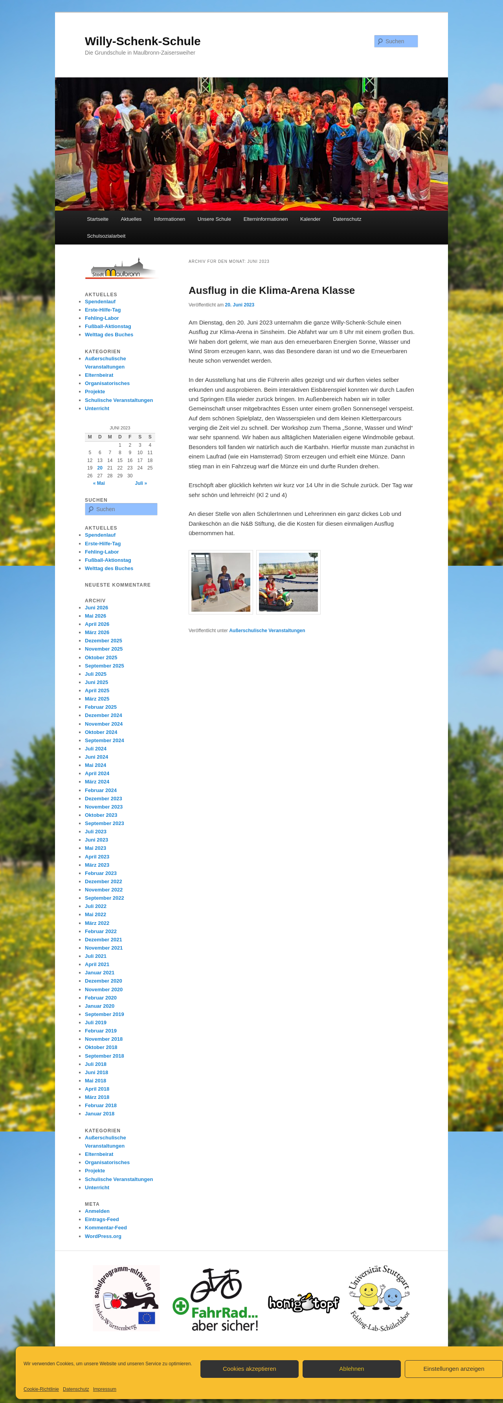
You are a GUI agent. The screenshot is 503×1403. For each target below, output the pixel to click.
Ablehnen (351, 1368)
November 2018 (104, 1039)
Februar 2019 (101, 1031)
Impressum (104, 1389)
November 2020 (104, 989)
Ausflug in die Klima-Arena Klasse (272, 290)
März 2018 (97, 1097)
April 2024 (97, 773)
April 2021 (97, 964)
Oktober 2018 (101, 1047)
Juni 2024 (96, 757)
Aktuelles (131, 219)
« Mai (99, 483)
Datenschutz (76, 1389)
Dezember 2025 (103, 641)
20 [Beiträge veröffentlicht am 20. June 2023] (100, 468)
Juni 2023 (96, 840)
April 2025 (97, 690)
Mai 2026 (95, 616)
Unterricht (97, 408)
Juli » (141, 483)
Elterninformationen (266, 219)
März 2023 (97, 865)
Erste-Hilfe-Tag (103, 310)
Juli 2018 (95, 1064)
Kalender (310, 219)
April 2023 (97, 857)
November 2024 (104, 724)
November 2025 (104, 649)
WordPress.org (103, 1236)
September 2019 (104, 1014)
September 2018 (104, 1056)
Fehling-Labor (102, 318)
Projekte (95, 391)
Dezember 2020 (103, 981)
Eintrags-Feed (102, 1219)
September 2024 (104, 740)
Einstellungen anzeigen (453, 1368)
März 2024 (97, 782)
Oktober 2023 (101, 815)
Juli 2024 (95, 749)
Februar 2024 (101, 790)
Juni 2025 (96, 682)
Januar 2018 (99, 1114)
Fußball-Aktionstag (108, 326)
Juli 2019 (95, 1022)
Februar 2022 (101, 931)
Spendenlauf (100, 301)
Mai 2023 (95, 848)
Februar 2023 (101, 873)
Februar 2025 (101, 707)
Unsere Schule (214, 219)
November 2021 (104, 948)
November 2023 (104, 807)
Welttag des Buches (109, 334)
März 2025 (97, 699)
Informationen (169, 219)
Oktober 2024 (101, 732)
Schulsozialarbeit (106, 236)
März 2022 (97, 923)
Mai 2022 (95, 914)
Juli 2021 (95, 956)
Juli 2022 (95, 906)
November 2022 (104, 890)
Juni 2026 (96, 608)
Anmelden (97, 1211)
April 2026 (97, 624)
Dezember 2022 (103, 881)
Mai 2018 (95, 1081)
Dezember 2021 (103, 940)
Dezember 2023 (103, 798)
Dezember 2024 (103, 715)
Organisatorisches (107, 383)
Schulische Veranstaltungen (119, 400)
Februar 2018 (101, 1105)
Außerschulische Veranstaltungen (267, 630)
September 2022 (104, 898)
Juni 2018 (96, 1072)
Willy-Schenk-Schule (143, 41)
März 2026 (97, 632)
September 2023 (104, 823)
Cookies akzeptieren (249, 1368)
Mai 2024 (95, 765)
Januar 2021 (99, 973)
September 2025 (104, 666)
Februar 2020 (101, 998)
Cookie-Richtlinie (41, 1389)
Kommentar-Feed (106, 1228)
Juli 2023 (95, 831)
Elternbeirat (99, 375)
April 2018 (97, 1089)
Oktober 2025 (101, 657)
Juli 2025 (95, 674)
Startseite (97, 219)
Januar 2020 (99, 1006)
